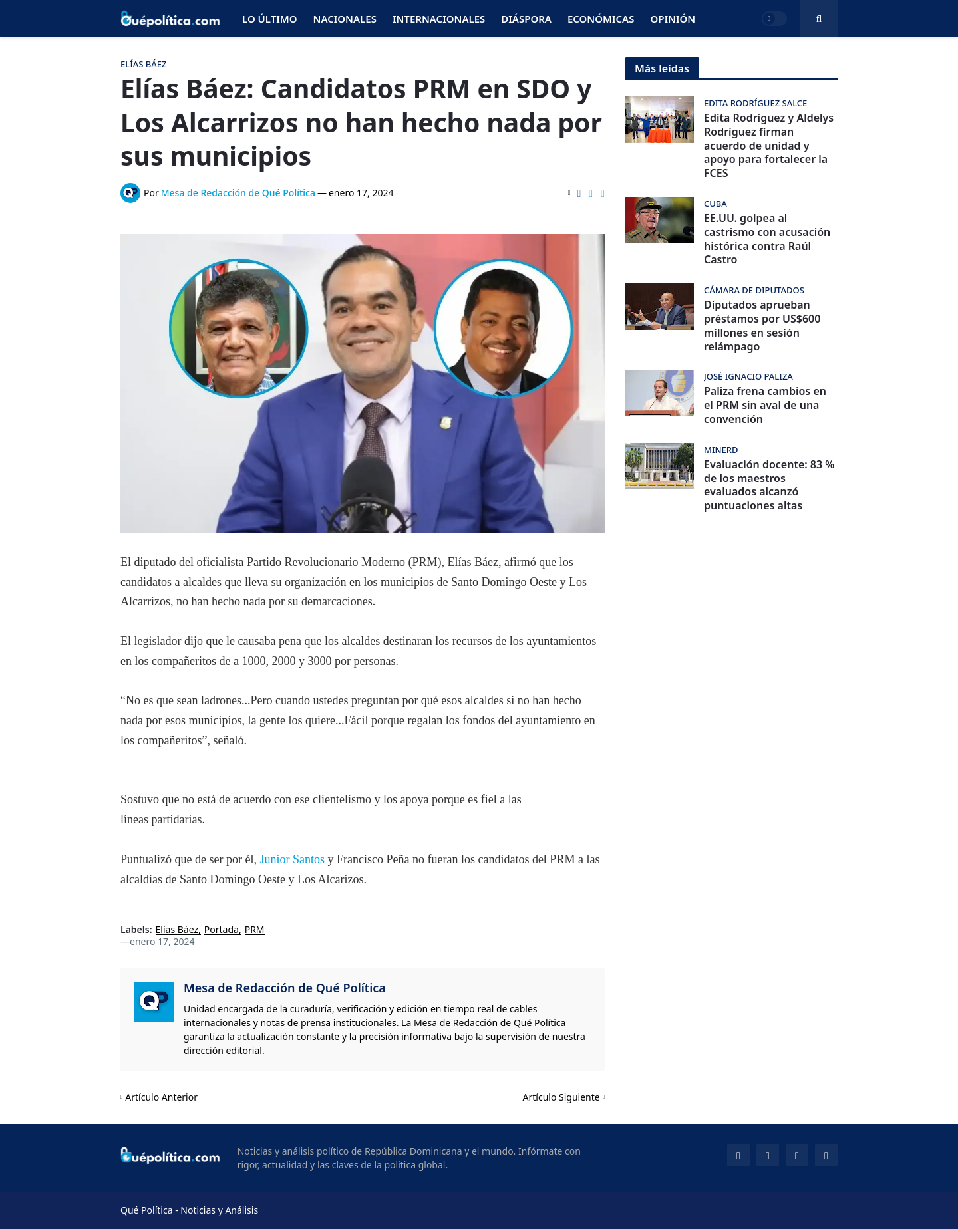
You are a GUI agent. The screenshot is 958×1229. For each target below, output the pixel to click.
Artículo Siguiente (561, 1097)
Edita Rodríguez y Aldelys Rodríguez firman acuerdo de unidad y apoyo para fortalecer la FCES (769, 145)
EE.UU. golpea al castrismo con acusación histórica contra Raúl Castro (767, 239)
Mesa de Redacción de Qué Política (285, 988)
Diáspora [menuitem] (526, 18)
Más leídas (662, 68)
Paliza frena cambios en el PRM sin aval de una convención (765, 405)
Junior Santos (291, 859)
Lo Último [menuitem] (269, 18)
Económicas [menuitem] (601, 18)
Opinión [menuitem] (672, 18)
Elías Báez (177, 930)
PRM (255, 930)
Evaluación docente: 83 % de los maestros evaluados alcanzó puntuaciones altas (769, 485)
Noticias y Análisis (219, 1210)
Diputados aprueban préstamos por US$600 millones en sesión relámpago (762, 325)
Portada (221, 930)
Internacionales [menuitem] (439, 18)
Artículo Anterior (161, 1097)
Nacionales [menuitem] (345, 18)
